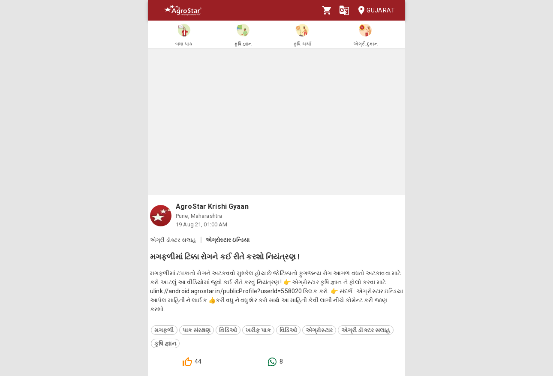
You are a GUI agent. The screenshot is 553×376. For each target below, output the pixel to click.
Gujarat (374, 10)
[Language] (344, 10)
